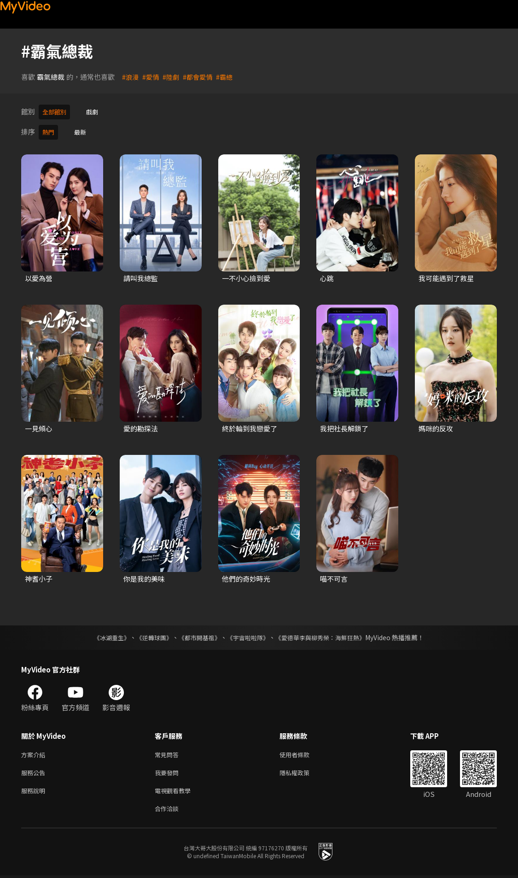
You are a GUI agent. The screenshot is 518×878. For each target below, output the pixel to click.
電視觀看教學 (175, 791)
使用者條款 (302, 752)
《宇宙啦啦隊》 (249, 634)
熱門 (49, 130)
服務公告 (35, 772)
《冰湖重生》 (104, 634)
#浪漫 (131, 77)
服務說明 (35, 791)
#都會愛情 (201, 77)
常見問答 (168, 752)
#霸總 (229, 77)
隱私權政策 (302, 772)
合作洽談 (168, 810)
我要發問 (168, 772)
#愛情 (152, 77)
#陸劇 (173, 77)
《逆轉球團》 (149, 634)
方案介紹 (35, 752)
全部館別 (56, 111)
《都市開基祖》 (197, 634)
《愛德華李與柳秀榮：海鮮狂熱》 (326, 634)
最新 (83, 130)
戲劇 (97, 111)
